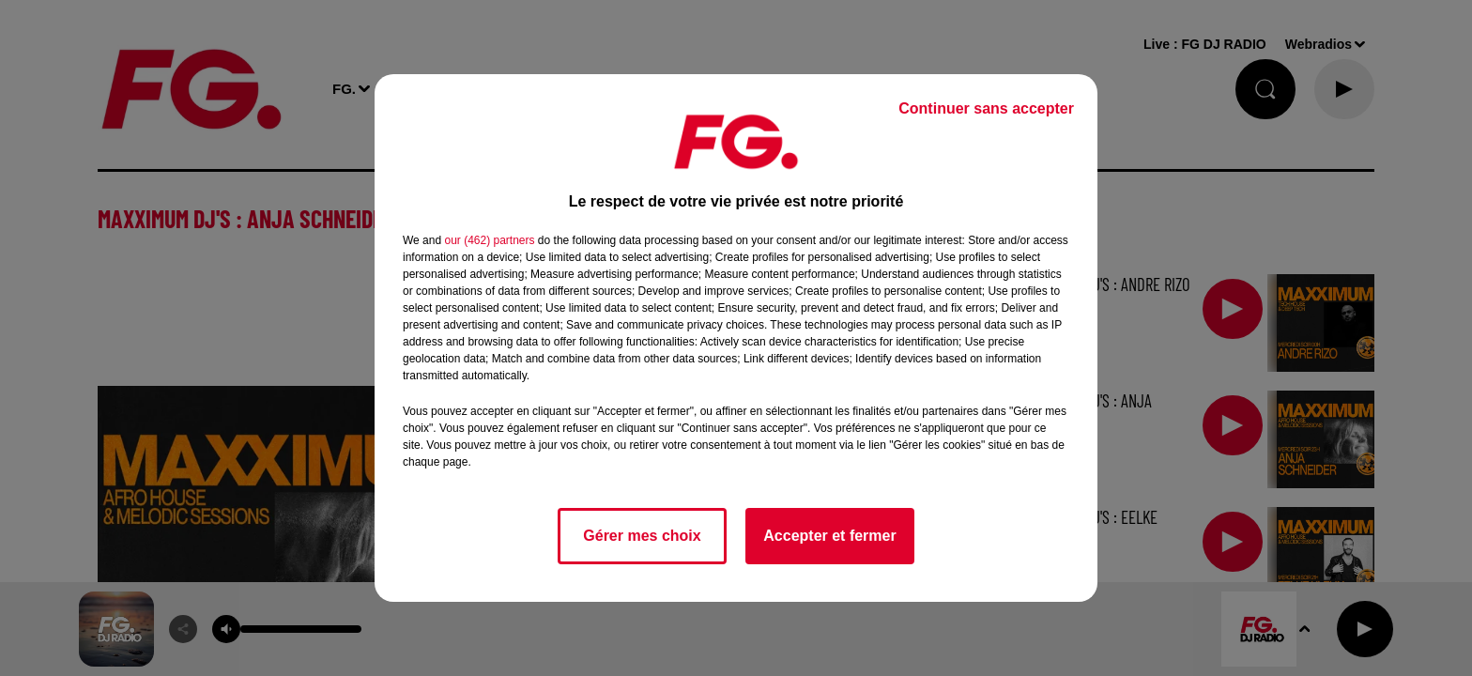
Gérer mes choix (641, 536)
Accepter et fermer (829, 536)
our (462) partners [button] (489, 240)
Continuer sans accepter (986, 108)
